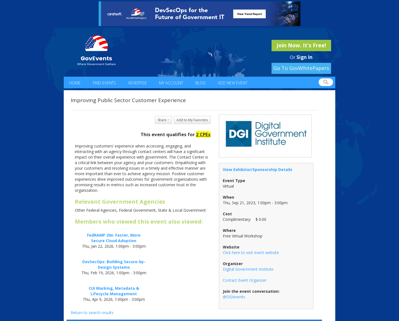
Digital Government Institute (248, 269)
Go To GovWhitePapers (301, 68)
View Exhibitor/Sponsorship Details (257, 169)
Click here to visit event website (251, 252)
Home (75, 83)
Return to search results (92, 312)
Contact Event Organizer (245, 280)
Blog (200, 83)
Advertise (137, 83)
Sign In (304, 57)
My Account (171, 83)
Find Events (104, 83)
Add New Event (232, 83)
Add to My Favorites (192, 120)
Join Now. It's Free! (301, 45)
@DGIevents (234, 296)
